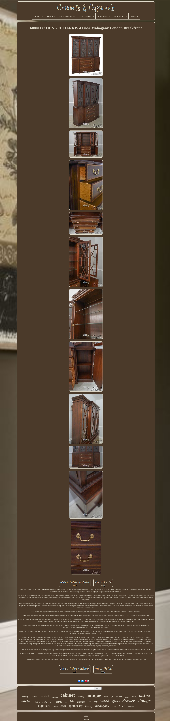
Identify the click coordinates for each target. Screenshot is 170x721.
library (89, 706)
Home (86, 716)
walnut (119, 697)
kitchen (26, 701)
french (122, 706)
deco (114, 706)
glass (116, 701)
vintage (144, 700)
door (106, 697)
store (51, 702)
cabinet (67, 695)
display (93, 701)
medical (45, 696)
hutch (37, 702)
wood (104, 701)
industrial (55, 697)
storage (127, 697)
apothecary (75, 705)
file (72, 701)
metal (45, 702)
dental (134, 697)
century (25, 697)
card (63, 705)
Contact (86, 719)
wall (66, 702)
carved (55, 706)
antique (94, 695)
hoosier (81, 701)
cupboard (44, 705)
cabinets (34, 696)
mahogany (102, 705)
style (111, 697)
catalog (81, 697)
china (144, 696)
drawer (128, 700)
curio (59, 701)
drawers (131, 706)
